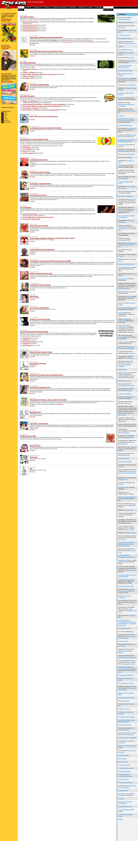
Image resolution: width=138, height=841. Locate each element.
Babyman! (132, 154)
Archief (5, 114)
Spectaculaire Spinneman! (129, 663)
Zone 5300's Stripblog (27, 96)
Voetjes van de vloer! (123, 641)
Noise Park (121, 97)
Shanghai (25, 343)
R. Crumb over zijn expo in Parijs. (126, 768)
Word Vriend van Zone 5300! (39, 225)
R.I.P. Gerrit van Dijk (123, 628)
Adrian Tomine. (121, 27)
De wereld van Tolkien (123, 487)
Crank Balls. (121, 798)
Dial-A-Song (132, 199)
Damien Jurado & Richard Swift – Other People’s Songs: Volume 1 (39, 74)
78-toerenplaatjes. (131, 85)
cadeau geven (90, 41)
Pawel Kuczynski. (127, 390)
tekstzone (82, 7)
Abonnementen (7, 122)
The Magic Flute (129, 172)
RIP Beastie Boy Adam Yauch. (125, 806)
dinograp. (127, 701)
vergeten (120, 515)
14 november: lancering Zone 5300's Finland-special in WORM (50, 261)
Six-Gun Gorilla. (127, 403)
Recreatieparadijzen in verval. (125, 49)
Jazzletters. (121, 46)
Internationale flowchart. (128, 437)
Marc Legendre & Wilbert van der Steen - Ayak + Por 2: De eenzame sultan (41, 106)
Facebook (120, 19)
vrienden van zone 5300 (60, 7)
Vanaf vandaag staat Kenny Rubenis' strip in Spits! (52, 238)
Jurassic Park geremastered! (125, 461)
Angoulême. (121, 466)
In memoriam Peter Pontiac (39, 160)
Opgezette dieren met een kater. (126, 264)
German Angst (26, 145)
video (125, 342)
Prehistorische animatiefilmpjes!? (126, 675)
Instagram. (127, 19)
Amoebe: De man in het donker (40, 319)
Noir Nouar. (133, 532)
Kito (31, 468)
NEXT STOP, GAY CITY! (124, 372)
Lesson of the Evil (27, 345)
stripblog (47, 7)
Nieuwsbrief (6, 120)
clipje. (119, 705)
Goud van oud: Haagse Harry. (39, 308)
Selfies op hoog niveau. (123, 458)
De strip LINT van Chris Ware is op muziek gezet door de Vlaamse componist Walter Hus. (126, 544)
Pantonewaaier (121, 240)
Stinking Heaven (27, 147)
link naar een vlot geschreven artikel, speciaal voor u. (127, 473)
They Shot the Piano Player (30, 25)
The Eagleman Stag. (123, 790)
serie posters (133, 570)
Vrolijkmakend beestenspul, (124, 267)
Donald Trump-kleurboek (124, 151)
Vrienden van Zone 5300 (28, 436)
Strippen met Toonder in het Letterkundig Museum (46, 375)
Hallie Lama (33, 457)
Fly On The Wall (27, 149)
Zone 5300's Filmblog (27, 17)
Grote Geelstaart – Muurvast (30, 69)
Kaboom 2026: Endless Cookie (30, 21)
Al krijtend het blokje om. (124, 35)
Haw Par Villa (128, 296)
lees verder (32, 44)
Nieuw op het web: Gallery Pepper (41, 352)
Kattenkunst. (121, 115)
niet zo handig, (129, 291)
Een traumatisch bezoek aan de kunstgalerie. (125, 364)
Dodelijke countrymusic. (124, 709)
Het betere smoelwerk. (123, 779)
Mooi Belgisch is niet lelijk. (124, 380)
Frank (24, 151)
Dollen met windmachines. (124, 771)
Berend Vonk (34, 296)
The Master (25, 340)
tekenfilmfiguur (121, 288)
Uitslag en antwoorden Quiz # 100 (41, 273)
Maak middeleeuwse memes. (125, 38)
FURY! (132, 136)
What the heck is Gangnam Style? (126, 697)
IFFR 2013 (120, 620)
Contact (6, 118)
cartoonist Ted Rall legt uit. (129, 43)
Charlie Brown (132, 615)
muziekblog (38, 7)
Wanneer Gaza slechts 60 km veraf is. (127, 307)
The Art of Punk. (122, 539)
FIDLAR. (132, 631)
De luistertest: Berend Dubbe (39, 84)
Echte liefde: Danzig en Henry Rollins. (127, 737)
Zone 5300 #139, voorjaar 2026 (6, 19)
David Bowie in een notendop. (125, 196)
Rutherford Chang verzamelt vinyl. (126, 579)
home (21, 9)
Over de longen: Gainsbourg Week (31, 219)
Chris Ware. (121, 256)
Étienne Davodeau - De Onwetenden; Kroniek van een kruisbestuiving (40, 109)
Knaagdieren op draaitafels (124, 393)
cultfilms (130, 249)
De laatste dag (26, 338)
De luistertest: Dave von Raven (40, 172)
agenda (90, 7)
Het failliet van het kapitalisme (125, 560)
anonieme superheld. (130, 529)
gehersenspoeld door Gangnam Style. (127, 657)
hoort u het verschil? (123, 178)
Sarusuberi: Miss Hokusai (29, 30)
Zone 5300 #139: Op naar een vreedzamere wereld (46, 51)
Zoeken (5, 113)
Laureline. (131, 424)
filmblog (28, 7)
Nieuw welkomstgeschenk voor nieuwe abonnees (46, 37)
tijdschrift (99, 7)
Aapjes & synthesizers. (123, 755)
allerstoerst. (121, 484)
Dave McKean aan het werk (125, 78)
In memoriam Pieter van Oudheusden (42, 249)
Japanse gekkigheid (123, 337)
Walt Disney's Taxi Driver (126, 782)
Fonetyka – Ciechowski (28, 72)
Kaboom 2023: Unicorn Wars (30, 28)
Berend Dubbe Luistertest (6, 47)
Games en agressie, (123, 278)
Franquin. (125, 443)
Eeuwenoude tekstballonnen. (125, 125)
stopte (119, 672)
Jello (133, 151)
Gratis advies (121, 312)
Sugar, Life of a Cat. (123, 479)
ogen (134, 503)
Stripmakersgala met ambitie (30, 214)
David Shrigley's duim (123, 144)
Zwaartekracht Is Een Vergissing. (126, 586)
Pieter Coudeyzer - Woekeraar (30, 108)
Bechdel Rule (133, 243)
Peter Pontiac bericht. (128, 734)
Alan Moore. (131, 57)
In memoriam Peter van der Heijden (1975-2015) (45, 128)
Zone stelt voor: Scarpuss (38, 195)
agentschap (108, 9)
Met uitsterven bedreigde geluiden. (126, 716)
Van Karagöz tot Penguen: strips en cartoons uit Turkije (48, 400)
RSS (5, 116)
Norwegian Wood (35, 412)
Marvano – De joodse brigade (30, 101)
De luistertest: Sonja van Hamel (40, 285)
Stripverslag (121, 165)
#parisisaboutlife (128, 157)
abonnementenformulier (67, 41)
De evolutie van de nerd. (124, 765)
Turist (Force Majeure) (28, 153)
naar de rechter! (129, 510)
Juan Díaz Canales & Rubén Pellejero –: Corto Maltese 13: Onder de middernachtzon (44, 104)
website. (129, 523)
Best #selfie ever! (122, 93)
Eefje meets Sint (35, 446)
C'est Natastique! (25, 207)
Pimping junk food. (122, 369)
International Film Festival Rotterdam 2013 (34, 331)
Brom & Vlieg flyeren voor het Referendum (44, 116)
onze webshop (59, 404)
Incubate (130, 609)
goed (124, 492)
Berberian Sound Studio (29, 341)
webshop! (4, 75)
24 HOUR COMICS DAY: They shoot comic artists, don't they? (38, 217)
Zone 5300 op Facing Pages (39, 423)
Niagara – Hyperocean (28, 76)
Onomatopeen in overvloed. (125, 724)
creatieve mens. (126, 432)
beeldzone (73, 7)
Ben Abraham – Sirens (28, 78)
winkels (6, 13)
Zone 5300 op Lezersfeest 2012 (40, 387)
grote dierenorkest (131, 128)
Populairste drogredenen (124, 809)
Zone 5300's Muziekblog (28, 62)
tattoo (124, 455)
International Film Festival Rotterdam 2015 (34, 139)
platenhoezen (132, 60)
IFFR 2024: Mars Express (29, 27)
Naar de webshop (7, 81)
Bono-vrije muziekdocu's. (128, 22)
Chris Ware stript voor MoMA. (125, 70)
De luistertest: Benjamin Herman (40, 183)
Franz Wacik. (132, 353)
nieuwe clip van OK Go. (124, 228)
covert (119, 235)
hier (12, 15)
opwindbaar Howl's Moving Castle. (126, 385)
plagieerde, (129, 442)
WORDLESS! (128, 418)
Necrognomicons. (122, 758)
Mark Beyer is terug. (123, 761)
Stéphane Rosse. (130, 358)
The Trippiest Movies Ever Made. (126, 683)
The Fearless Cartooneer (38, 363)
